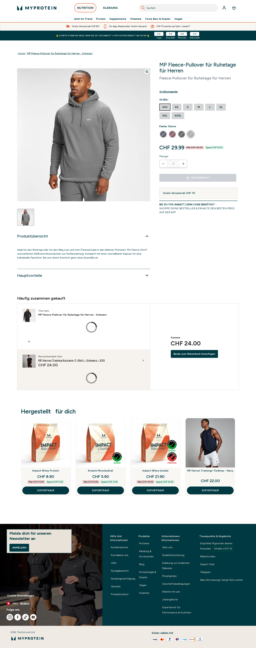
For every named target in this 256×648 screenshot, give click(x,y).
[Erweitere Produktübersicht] (83, 236)
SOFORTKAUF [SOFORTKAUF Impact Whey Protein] (46, 490)
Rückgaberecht (120, 570)
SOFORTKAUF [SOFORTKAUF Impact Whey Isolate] (155, 490)
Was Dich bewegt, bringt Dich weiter (221, 579)
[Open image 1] (25, 217)
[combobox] (178, 8)
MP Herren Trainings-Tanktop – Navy (210, 470)
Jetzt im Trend (83, 19)
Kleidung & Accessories (146, 554)
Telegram (205, 572)
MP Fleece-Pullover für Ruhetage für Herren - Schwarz (60, 53)
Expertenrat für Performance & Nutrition (176, 610)
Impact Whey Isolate (155, 470)
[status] (173, 164)
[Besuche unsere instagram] (10, 617)
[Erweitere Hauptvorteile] (83, 275)
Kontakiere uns (119, 555)
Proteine (144, 543)
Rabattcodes (207, 556)
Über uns (167, 547)
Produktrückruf (119, 594)
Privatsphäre (169, 576)
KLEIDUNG (110, 8)
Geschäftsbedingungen (176, 583)
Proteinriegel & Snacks (147, 575)
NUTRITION (85, 8)
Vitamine (135, 19)
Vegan (178, 19)
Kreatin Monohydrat (100, 470)
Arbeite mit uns (171, 591)
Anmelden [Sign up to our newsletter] (19, 547)
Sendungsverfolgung (123, 578)
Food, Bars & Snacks (157, 19)
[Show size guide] (198, 92)
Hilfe (114, 562)
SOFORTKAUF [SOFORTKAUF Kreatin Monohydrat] (100, 490)
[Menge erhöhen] (183, 164)
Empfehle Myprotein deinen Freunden (216, 546)
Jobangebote (170, 599)
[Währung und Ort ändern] (51, 603)
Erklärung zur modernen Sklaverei (176, 565)
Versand (115, 586)
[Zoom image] (147, 71)
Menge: (164, 156)
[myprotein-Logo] (36, 8)
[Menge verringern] (163, 164)
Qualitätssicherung (173, 555)
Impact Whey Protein (45, 470)
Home (21, 53)
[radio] (164, 107)
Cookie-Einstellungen (20, 595)
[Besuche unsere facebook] (17, 617)
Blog (141, 564)
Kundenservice (119, 547)
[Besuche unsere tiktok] (25, 617)
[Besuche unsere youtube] (33, 617)
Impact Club (207, 564)
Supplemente (117, 19)
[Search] (143, 8)
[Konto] (224, 8)
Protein (100, 19)
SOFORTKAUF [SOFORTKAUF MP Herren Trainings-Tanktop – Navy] (210, 490)
